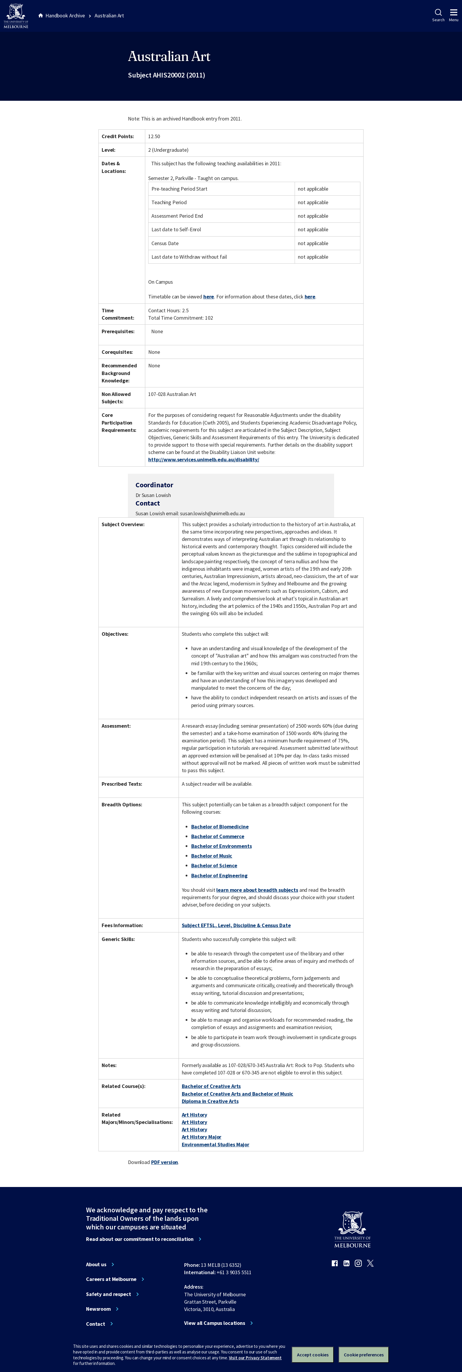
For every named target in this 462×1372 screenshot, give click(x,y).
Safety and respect (108, 1294)
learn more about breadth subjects (257, 889)
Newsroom (98, 1309)
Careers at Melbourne (111, 1279)
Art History (194, 1114)
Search (438, 15)
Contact (95, 1324)
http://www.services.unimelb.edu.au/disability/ (203, 459)
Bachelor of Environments (221, 846)
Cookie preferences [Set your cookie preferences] (364, 1355)
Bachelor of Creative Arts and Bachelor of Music (237, 1093)
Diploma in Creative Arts (210, 1101)
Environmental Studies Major (215, 1144)
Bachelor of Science (214, 865)
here (208, 296)
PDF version (164, 1162)
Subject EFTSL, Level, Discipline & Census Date (236, 925)
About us (96, 1264)
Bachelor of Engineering (219, 875)
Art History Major (202, 1136)
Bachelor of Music (211, 855)
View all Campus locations (214, 1323)
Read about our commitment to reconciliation (140, 1239)
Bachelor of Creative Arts (211, 1086)
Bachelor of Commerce (217, 836)
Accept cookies (313, 1355)
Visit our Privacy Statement (255, 1358)
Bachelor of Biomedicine (220, 826)
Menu (453, 15)
